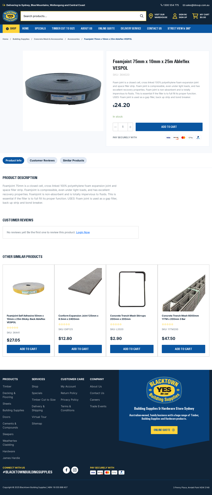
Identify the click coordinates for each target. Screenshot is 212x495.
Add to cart (169, 126)
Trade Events (98, 406)
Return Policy (69, 393)
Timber (7, 386)
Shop (35, 386)
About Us (86, 28)
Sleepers (8, 434)
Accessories (74, 39)
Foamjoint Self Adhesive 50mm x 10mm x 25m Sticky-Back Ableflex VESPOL (26, 319)
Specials (40, 28)
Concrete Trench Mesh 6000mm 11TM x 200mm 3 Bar (180, 317)
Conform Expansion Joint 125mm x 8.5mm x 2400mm (78, 317)
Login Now (83, 232)
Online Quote (106, 28)
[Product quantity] (123, 127)
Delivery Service (131, 28)
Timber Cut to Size (43, 399)
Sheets (7, 403)
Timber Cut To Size (63, 28)
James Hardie (11, 458)
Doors (6, 417)
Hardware (9, 451)
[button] (11, 28)
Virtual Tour (39, 417)
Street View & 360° (179, 28)
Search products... (35, 16)
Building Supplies (21, 39)
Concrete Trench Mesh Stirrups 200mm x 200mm (128, 317)
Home (25, 28)
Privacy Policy (70, 399)
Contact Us (154, 28)
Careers (95, 399)
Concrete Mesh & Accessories (48, 39)
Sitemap (37, 423)
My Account (68, 386)
